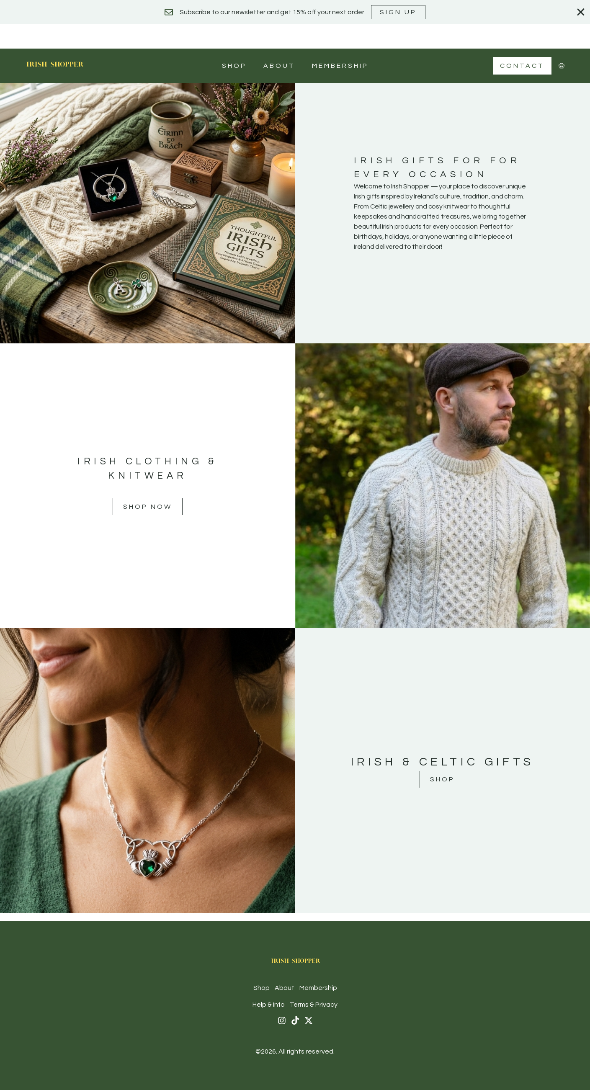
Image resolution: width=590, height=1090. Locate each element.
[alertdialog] (295, 12)
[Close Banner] (581, 12)
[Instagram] (282, 1020)
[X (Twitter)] (308, 1020)
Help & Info (268, 1004)
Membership (340, 65)
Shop (234, 65)
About (279, 65)
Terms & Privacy (314, 1004)
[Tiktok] (295, 1020)
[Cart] (561, 65)
